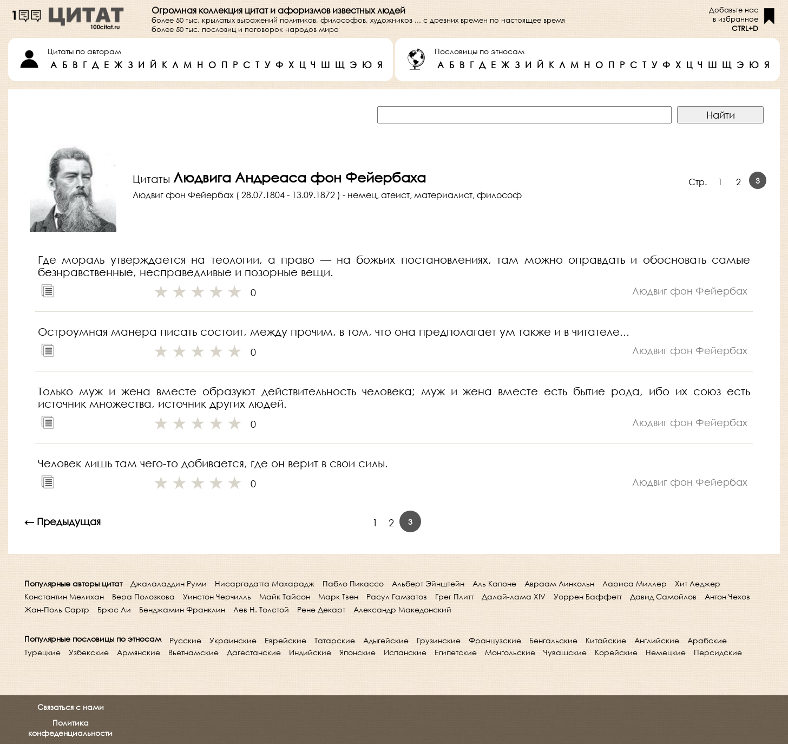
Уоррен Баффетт (588, 596)
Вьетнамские (193, 652)
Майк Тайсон (284, 596)
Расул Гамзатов (396, 596)
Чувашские (565, 652)
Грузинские (439, 640)
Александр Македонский (402, 609)
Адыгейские (386, 640)
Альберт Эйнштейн (428, 583)
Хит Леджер (697, 583)
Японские (357, 652)
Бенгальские (553, 640)
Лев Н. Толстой (261, 609)
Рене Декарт (321, 609)
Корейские (616, 652)
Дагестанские (254, 652)
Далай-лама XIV (514, 596)
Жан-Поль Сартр (56, 609)
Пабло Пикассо (353, 583)
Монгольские (510, 652)
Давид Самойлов (663, 596)
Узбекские (89, 652)
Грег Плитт (454, 596)
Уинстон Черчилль (217, 596)
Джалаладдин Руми (168, 583)
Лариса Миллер (634, 583)
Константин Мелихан (64, 596)
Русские (185, 640)
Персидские (718, 652)
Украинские (233, 640)
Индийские (310, 652)
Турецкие (42, 652)
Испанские (405, 652)
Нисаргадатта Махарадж (264, 583)
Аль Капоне (494, 583)
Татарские (334, 640)
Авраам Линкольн (559, 583)
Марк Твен (338, 596)
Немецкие (666, 652)
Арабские (707, 640)
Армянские (138, 652)
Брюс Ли (114, 609)
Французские (495, 640)
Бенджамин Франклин (182, 609)
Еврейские (285, 640)
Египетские (456, 652)
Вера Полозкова (143, 596)
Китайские (606, 640)
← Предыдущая (62, 521)
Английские (656, 640)
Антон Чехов (727, 596)
